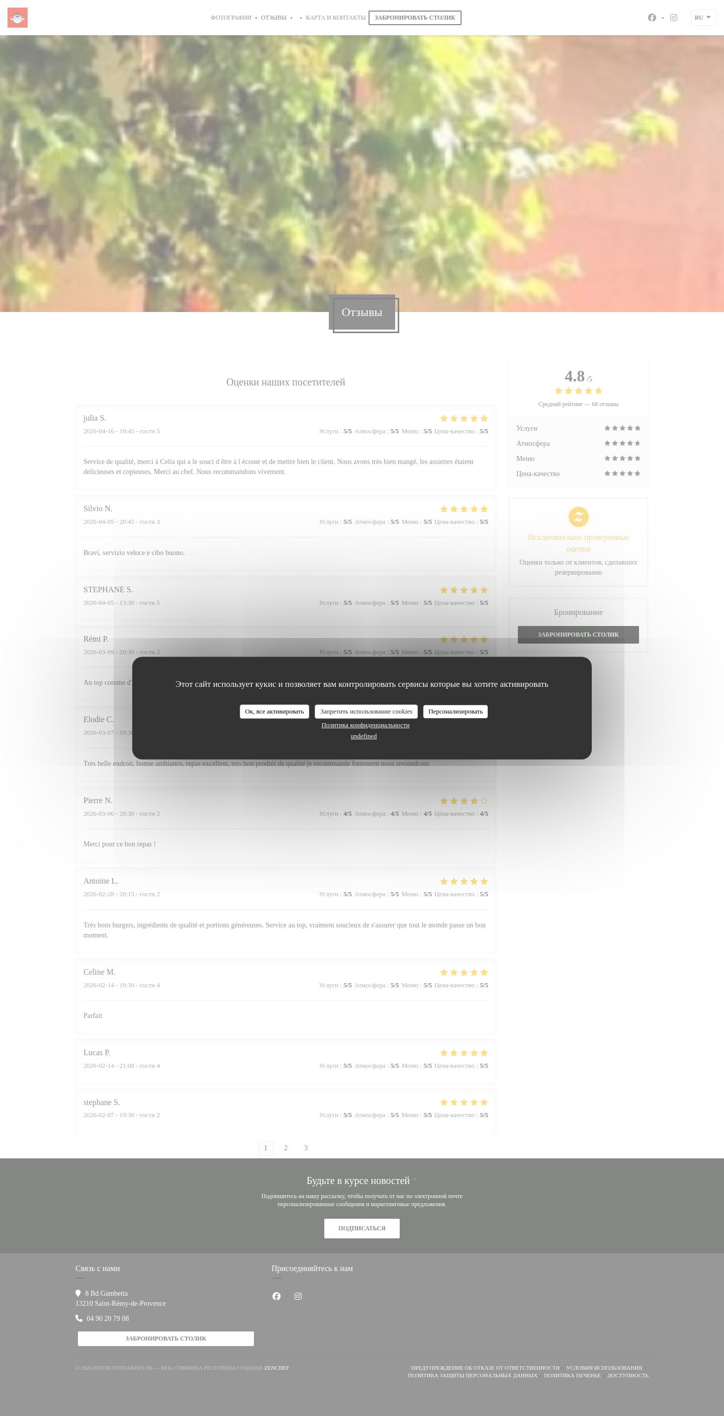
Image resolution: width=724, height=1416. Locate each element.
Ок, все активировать (274, 711)
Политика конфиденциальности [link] (365, 725)
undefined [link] (364, 736)
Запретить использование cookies (366, 711)
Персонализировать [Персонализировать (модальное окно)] (455, 711)
